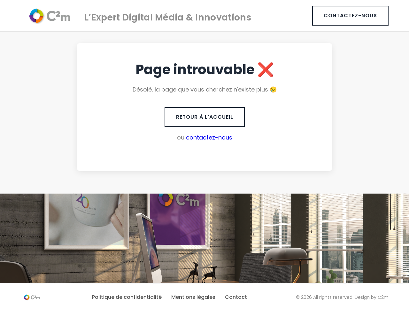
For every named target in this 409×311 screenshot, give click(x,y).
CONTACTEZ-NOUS (350, 15)
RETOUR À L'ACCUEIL (204, 117)
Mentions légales (193, 297)
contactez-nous (209, 137)
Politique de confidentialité (127, 297)
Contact (236, 297)
